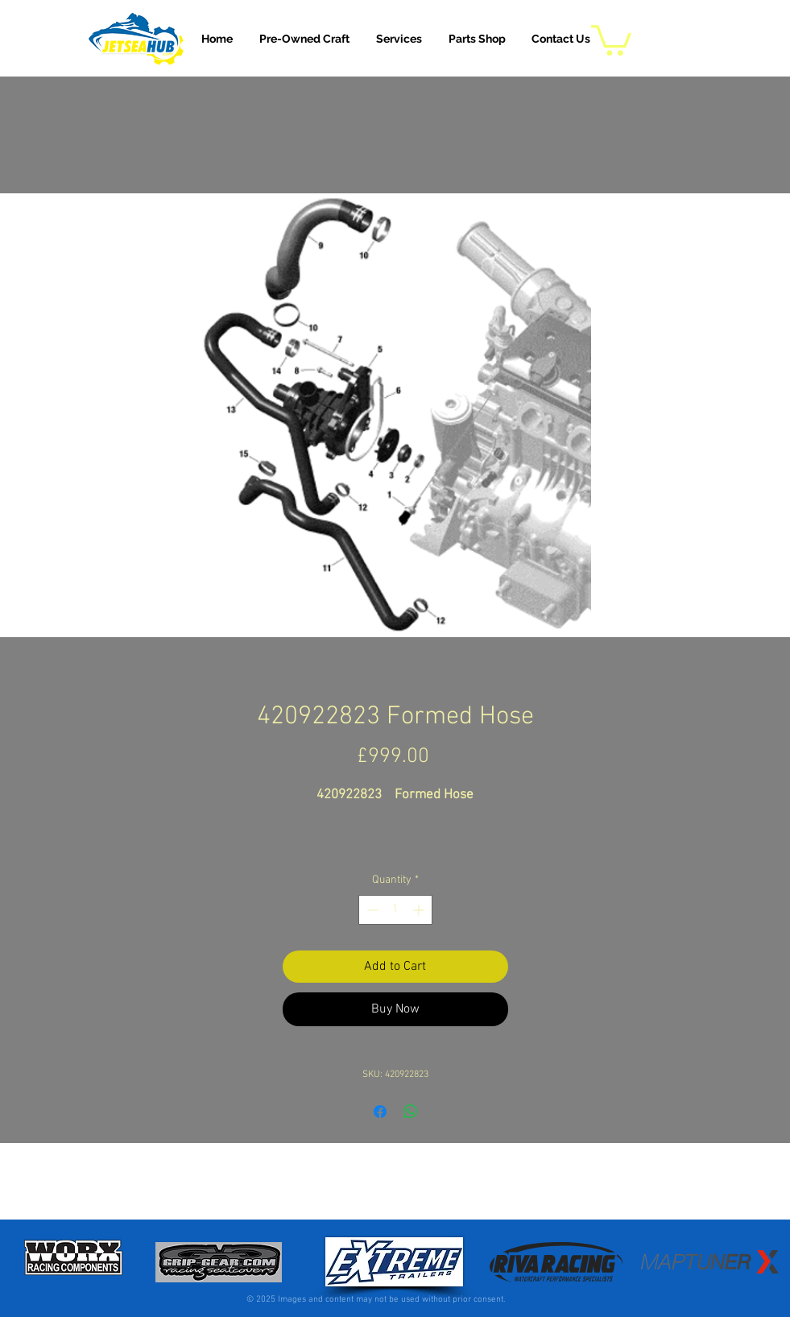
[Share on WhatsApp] (410, 1111)
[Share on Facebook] (380, 1111)
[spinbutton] (395, 910)
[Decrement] (371, 910)
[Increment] (420, 910)
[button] (399, 38)
